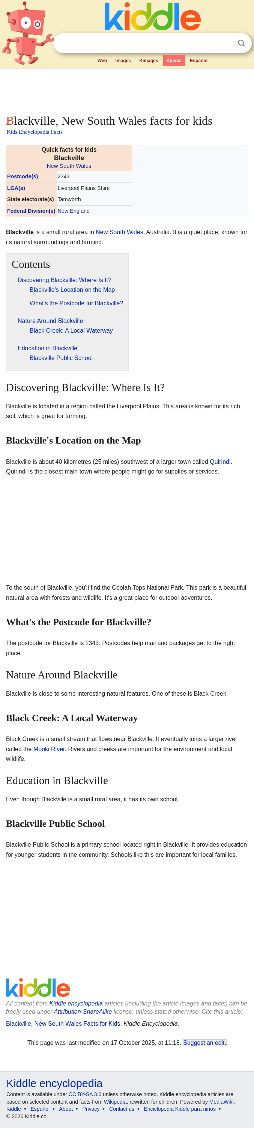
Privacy (91, 1109)
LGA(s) (16, 188)
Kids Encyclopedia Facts (35, 132)
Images (123, 60)
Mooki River (49, 749)
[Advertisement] (127, 90)
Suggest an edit (204, 1043)
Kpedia (174, 60)
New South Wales (69, 166)
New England (73, 211)
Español (198, 60)
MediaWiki (221, 1102)
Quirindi (220, 462)
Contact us (121, 1109)
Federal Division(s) (31, 211)
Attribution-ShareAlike (83, 1011)
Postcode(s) (22, 176)
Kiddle (13, 1109)
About (66, 1109)
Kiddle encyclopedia (76, 1003)
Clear (225, 43)
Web (102, 60)
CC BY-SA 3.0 (85, 1094)
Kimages (148, 60)
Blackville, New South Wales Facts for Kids (63, 1023)
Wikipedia (115, 1102)
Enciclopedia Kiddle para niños (179, 1109)
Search (241, 43)
